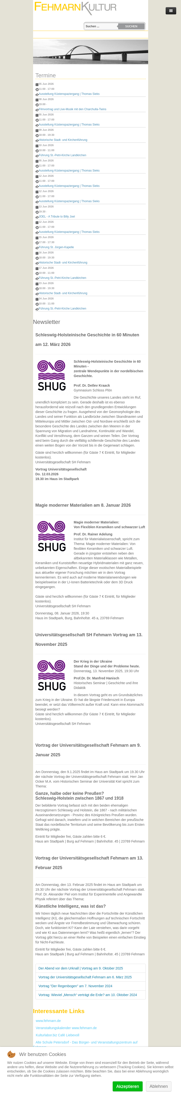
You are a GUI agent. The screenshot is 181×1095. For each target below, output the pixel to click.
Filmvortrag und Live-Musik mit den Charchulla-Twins (72, 109)
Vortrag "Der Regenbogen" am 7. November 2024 (75, 986)
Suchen (131, 26)
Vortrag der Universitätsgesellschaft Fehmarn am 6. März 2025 (85, 977)
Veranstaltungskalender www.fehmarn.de (65, 1028)
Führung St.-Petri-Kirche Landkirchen (62, 155)
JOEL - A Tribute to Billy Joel (57, 216)
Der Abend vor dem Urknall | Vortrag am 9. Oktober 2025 (81, 968)
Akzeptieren (127, 1086)
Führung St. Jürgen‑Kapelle (56, 247)
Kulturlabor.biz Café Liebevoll (56, 1035)
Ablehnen (159, 1086)
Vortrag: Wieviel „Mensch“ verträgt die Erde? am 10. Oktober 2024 (88, 995)
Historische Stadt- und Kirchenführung (63, 140)
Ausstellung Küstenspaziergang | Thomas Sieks (69, 94)
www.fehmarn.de (47, 1021)
